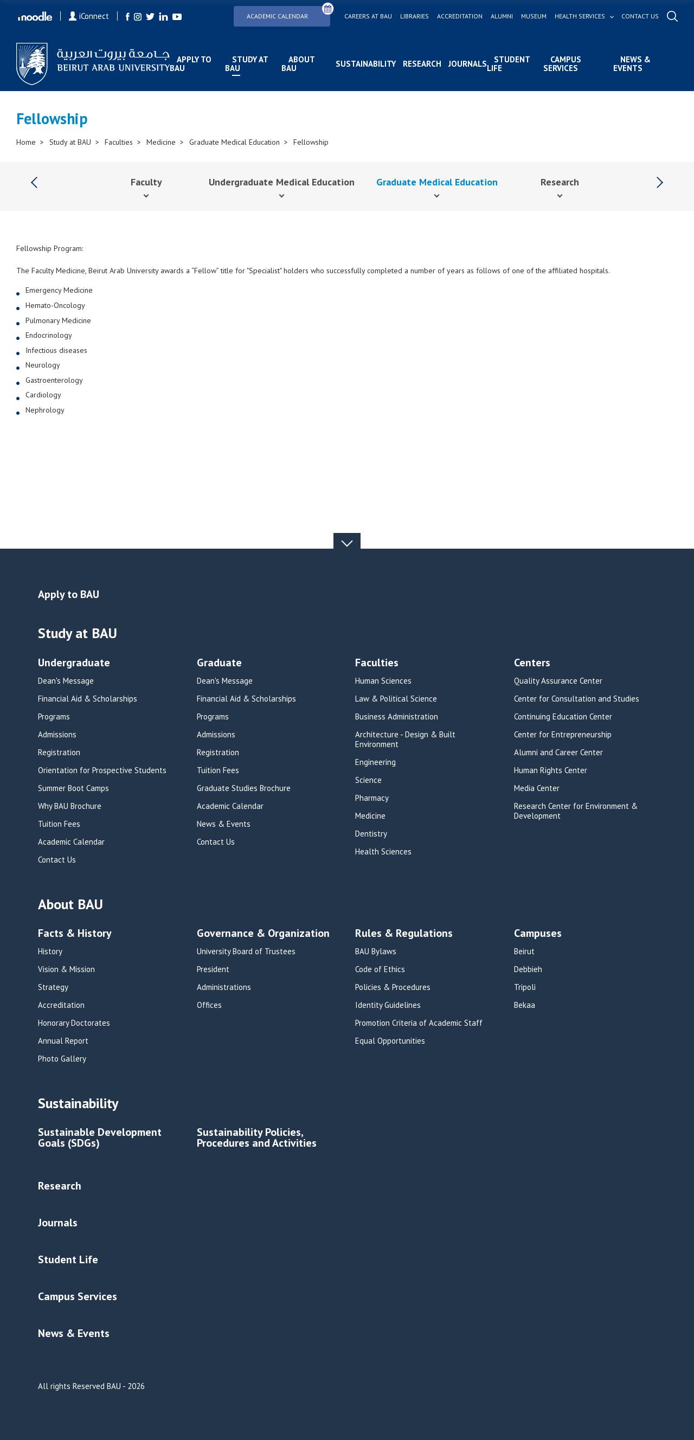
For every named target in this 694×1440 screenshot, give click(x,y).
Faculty (146, 182)
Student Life (508, 63)
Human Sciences (383, 681)
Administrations (224, 987)
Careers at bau (368, 16)
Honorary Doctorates (74, 1023)
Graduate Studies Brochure (244, 788)
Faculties (119, 142)
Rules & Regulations (404, 934)
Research (422, 64)
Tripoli (525, 987)
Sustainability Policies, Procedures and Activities (257, 1138)
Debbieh (528, 969)
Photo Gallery (62, 1059)
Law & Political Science (396, 699)
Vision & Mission (66, 969)
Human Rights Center (550, 770)
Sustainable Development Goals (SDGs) (100, 1138)
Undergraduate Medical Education (282, 182)
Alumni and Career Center (558, 752)
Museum (534, 16)
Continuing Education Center (563, 717)
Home (26, 142)
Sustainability (366, 64)
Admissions (57, 735)
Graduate (219, 663)
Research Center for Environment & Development (576, 811)
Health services (580, 16)
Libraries (414, 16)
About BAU (297, 63)
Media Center (537, 788)
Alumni (502, 16)
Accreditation (460, 16)
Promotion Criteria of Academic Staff (419, 1023)
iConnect (89, 16)
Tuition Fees (59, 824)
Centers (532, 663)
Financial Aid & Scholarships (87, 699)
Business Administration (396, 717)
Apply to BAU (190, 63)
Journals (467, 64)
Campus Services (562, 63)
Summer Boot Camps (73, 788)
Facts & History (75, 934)
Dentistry (371, 834)
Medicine (161, 142)
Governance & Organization (263, 934)
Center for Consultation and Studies (576, 699)
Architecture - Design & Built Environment (405, 739)
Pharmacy (372, 798)
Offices (209, 1005)
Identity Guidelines (388, 1005)
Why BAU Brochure (69, 806)
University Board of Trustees (246, 951)
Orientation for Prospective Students (102, 770)
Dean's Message (66, 681)
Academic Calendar (288, 13)
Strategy (53, 987)
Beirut (524, 951)
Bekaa (524, 1005)
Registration (59, 752)
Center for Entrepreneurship (563, 735)
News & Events (632, 63)
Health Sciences (383, 852)
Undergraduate (74, 663)
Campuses (538, 934)
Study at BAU (246, 63)
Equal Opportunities (390, 1041)
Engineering (375, 762)
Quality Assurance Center (558, 681)
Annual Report (63, 1041)
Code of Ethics (380, 969)
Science (368, 780)
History (50, 951)
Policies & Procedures (392, 987)
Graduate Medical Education (234, 142)
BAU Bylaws (375, 951)
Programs (54, 717)
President (213, 969)
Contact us (640, 16)
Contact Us (57, 860)
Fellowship (311, 142)
